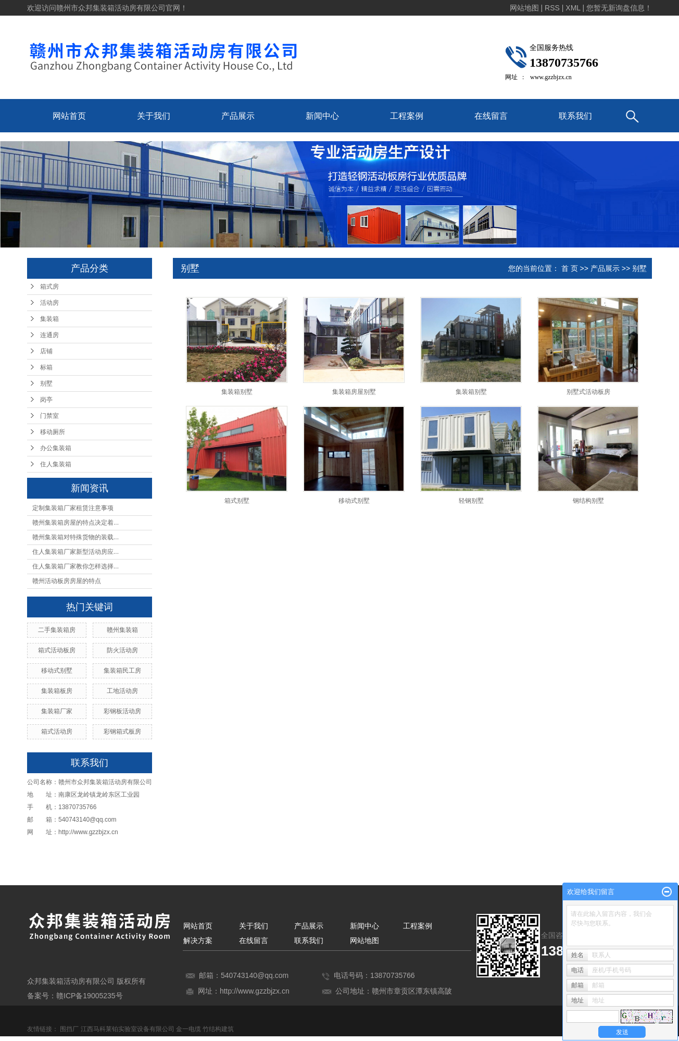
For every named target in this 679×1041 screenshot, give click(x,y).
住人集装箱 (55, 464)
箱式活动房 (56, 731)
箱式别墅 (236, 500)
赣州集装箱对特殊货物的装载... (75, 537)
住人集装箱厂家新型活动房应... (75, 551)
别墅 (46, 383)
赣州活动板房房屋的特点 (66, 581)
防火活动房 (122, 650)
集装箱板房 (56, 691)
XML (572, 8)
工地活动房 (122, 691)
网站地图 (524, 8)
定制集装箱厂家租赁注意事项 (73, 508)
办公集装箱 (55, 448)
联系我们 (575, 115)
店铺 (46, 351)
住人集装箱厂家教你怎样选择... (75, 566)
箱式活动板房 (57, 650)
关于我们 (153, 115)
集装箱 (49, 319)
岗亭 (46, 399)
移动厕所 (52, 432)
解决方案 (197, 940)
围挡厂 (69, 1029)
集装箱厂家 (56, 711)
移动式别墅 (56, 670)
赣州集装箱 (122, 630)
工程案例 (406, 115)
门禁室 (49, 415)
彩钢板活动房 (122, 711)
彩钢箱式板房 (122, 731)
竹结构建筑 (218, 1029)
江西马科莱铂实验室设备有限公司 (127, 1029)
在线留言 (491, 115)
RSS (552, 8)
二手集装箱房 (57, 630)
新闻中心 (322, 115)
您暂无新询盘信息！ (619, 8)
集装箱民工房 (122, 670)
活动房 (49, 302)
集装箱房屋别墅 (354, 391)
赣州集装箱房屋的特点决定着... (75, 522)
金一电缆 (188, 1029)
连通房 (49, 335)
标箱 (46, 367)
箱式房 (49, 286)
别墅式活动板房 (588, 391)
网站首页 (69, 115)
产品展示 (238, 115)
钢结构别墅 (588, 500)
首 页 (569, 268)
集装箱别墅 (237, 391)
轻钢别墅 (471, 500)
